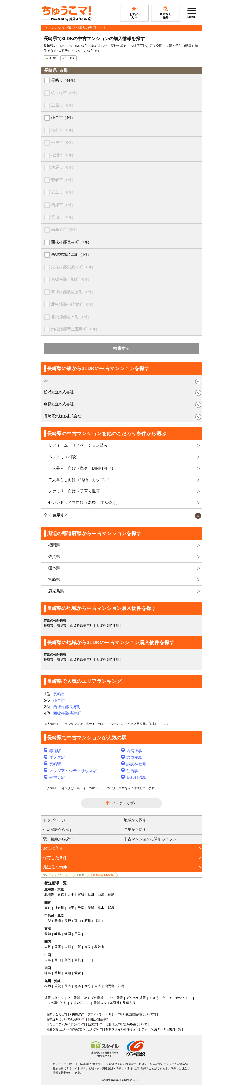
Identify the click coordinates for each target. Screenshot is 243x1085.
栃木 (101, 908)
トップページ (54, 820)
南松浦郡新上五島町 (75, 329)
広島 (47, 960)
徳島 (47, 973)
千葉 (81, 908)
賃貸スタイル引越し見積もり (115, 1003)
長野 (67, 920)
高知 (67, 973)
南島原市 (65, 229)
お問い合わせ (55, 1014)
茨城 (91, 908)
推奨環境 (112, 1024)
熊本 (77, 986)
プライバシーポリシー (103, 1014)
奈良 (87, 947)
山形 (101, 894)
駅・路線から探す (58, 839)
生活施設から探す (58, 829)
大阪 (47, 947)
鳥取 (67, 960)
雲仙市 (63, 217)
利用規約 (76, 1014)
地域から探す (135, 820)
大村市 (63, 130)
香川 (57, 973)
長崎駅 (52, 764)
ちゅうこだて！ (160, 998)
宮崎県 (54, 579)
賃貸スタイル (54, 998)
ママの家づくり (55, 1003)
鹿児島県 (56, 591)
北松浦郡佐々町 (71, 317)
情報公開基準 (97, 1019)
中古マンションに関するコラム (150, 839)
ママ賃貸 (73, 998)
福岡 (47, 986)
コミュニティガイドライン (64, 1024)
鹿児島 (109, 986)
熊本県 (54, 568)
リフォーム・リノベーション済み (78, 445)
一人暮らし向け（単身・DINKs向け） (81, 468)
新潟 (57, 920)
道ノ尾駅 (54, 757)
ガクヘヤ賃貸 (136, 998)
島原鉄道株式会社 (59, 404)
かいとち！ (184, 998)
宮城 (81, 894)
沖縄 (121, 986)
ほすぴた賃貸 (93, 998)
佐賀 (57, 986)
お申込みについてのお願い (64, 1019)
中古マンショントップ (56, 874)
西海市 (63, 205)
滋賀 (77, 947)
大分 (87, 986)
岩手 (71, 894)
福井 (97, 920)
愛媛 (77, 973)
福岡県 (54, 545)
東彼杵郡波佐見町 (73, 292)
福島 (111, 894)
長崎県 (80, 874)
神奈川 (59, 908)
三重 (77, 934)
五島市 (63, 192)
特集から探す (135, 829)
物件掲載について (135, 1024)
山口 (87, 960)
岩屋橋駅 (132, 757)
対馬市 (63, 167)
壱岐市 (63, 180)
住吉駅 (130, 771)
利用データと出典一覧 (166, 1029)
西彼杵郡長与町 (71, 242)
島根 (77, 960)
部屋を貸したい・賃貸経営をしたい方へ (73, 1029)
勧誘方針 (94, 1024)
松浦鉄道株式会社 (59, 392)
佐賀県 (54, 556)
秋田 (91, 894)
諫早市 (63, 117)
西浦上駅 (132, 751)
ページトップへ (125, 803)
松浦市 (63, 155)
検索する (121, 348)
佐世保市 (65, 93)
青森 (61, 894)
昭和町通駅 (134, 777)
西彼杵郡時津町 (71, 254)
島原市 (63, 105)
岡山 (57, 960)
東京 (47, 908)
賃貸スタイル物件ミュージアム (127, 1029)
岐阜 (57, 934)
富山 (77, 920)
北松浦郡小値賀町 (73, 304)
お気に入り (53, 848)
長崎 (67, 986)
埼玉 (71, 908)
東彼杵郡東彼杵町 (73, 267)
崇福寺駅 (54, 777)
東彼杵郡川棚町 (71, 279)
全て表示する (56, 515)
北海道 (49, 894)
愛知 (47, 934)
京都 (67, 947)
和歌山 (99, 947)
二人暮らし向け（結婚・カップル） (80, 480)
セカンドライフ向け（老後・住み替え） (84, 502)
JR (46, 381)
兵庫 (57, 947)
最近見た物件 (55, 867)
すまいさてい (80, 1003)
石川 (87, 920)
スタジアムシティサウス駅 (70, 771)
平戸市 (63, 142)
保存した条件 (55, 858)
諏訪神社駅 (134, 764)
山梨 (47, 920)
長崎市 (64, 80)
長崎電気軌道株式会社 (62, 416)
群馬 (111, 908)
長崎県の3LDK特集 (102, 874)
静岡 (67, 934)
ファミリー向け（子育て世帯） (76, 491)
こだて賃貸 (115, 998)
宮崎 (97, 986)
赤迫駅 (52, 751)
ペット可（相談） (64, 457)
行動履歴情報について (138, 1014)
